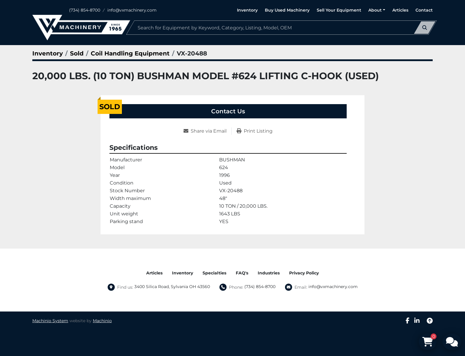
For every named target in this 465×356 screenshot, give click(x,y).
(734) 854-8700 (84, 10)
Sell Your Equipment (339, 10)
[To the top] (430, 320)
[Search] (281, 27)
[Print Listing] (254, 131)
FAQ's (242, 273)
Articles (400, 10)
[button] (376, 10)
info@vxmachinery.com (132, 10)
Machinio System (50, 320)
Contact (424, 10)
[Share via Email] (207, 131)
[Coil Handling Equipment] (130, 53)
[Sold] (77, 53)
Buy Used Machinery (287, 10)
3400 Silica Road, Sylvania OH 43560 (172, 286)
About (375, 10)
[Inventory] (47, 53)
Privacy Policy (304, 273)
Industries (269, 273)
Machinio (102, 320)
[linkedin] (417, 320)
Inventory (247, 10)
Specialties (214, 273)
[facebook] (407, 320)
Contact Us (228, 111)
